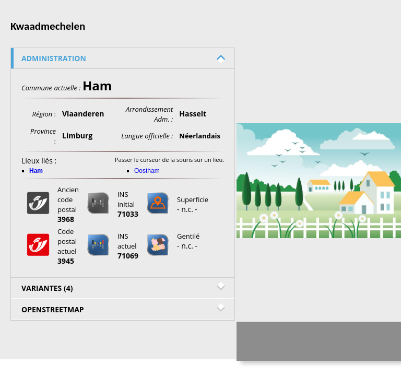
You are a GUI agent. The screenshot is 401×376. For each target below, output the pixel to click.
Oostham (147, 170)
